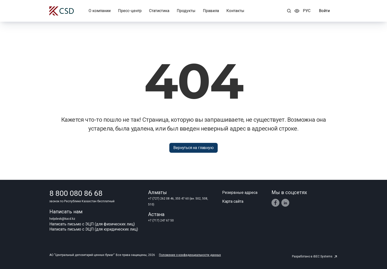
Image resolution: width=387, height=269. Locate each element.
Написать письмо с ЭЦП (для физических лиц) (92, 224)
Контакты (235, 10)
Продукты (186, 10)
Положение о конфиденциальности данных (190, 255)
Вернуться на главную (193, 147)
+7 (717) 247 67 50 (161, 220)
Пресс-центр (130, 10)
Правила (211, 10)
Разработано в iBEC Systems (315, 256)
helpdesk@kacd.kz (62, 218)
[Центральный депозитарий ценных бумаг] (61, 11)
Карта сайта (232, 201)
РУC (306, 10)
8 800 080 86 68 (75, 193)
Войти (324, 10)
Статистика (159, 10)
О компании (100, 10)
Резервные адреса (239, 192)
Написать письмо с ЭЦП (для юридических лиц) (93, 229)
